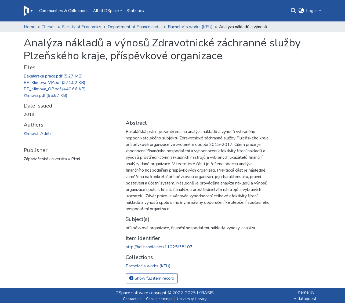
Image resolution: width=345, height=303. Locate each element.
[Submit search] (293, 11)
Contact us (132, 298)
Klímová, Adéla (38, 133)
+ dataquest (305, 299)
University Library (191, 298)
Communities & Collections (64, 11)
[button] (301, 11)
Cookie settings (159, 298)
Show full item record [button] (151, 278)
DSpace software (131, 293)
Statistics (135, 11)
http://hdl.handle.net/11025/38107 (159, 247)
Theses (49, 27)
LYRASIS (205, 293)
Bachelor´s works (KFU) (190, 27)
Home (29, 27)
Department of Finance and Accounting (134, 27)
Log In (312, 11)
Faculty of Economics (81, 27)
